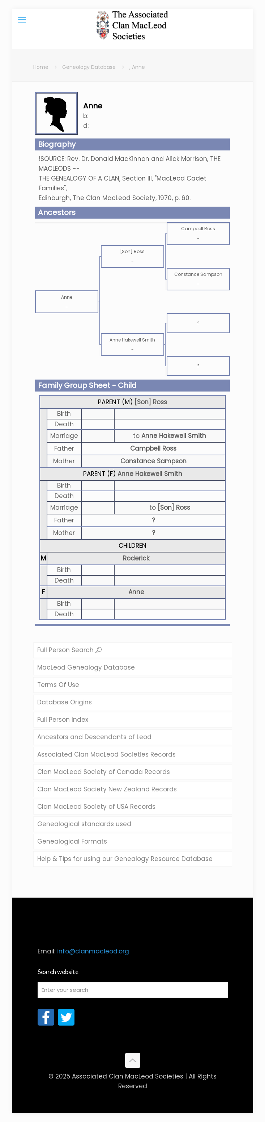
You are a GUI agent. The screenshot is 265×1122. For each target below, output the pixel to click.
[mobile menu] (22, 20)
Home (40, 67)
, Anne (137, 67)
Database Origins (64, 702)
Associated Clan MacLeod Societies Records (106, 754)
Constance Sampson (153, 461)
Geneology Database (89, 67)
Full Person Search (69, 650)
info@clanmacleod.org (93, 951)
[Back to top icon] (132, 1060)
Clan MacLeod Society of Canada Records (103, 771)
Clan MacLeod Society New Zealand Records (107, 789)
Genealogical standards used (84, 824)
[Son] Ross (150, 402)
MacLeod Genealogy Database (86, 667)
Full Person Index (62, 719)
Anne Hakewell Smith (149, 473)
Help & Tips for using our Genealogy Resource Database (125, 858)
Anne (136, 592)
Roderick (136, 558)
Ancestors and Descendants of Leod (94, 737)
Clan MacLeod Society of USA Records (96, 806)
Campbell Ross (153, 448)
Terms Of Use (58, 684)
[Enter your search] (133, 990)
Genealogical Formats (72, 841)
